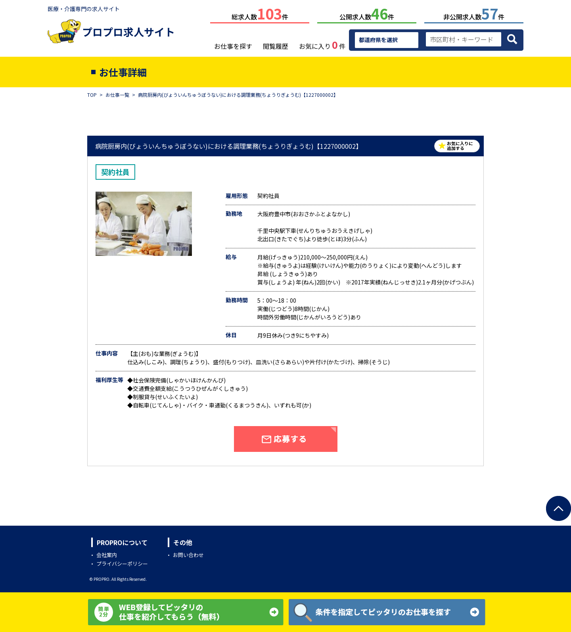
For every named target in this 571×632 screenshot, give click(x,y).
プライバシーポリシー (122, 562)
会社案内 (106, 553)
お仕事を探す (233, 44)
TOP (92, 93)
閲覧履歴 (275, 44)
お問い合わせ (188, 553)
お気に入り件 (322, 43)
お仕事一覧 (117, 93)
